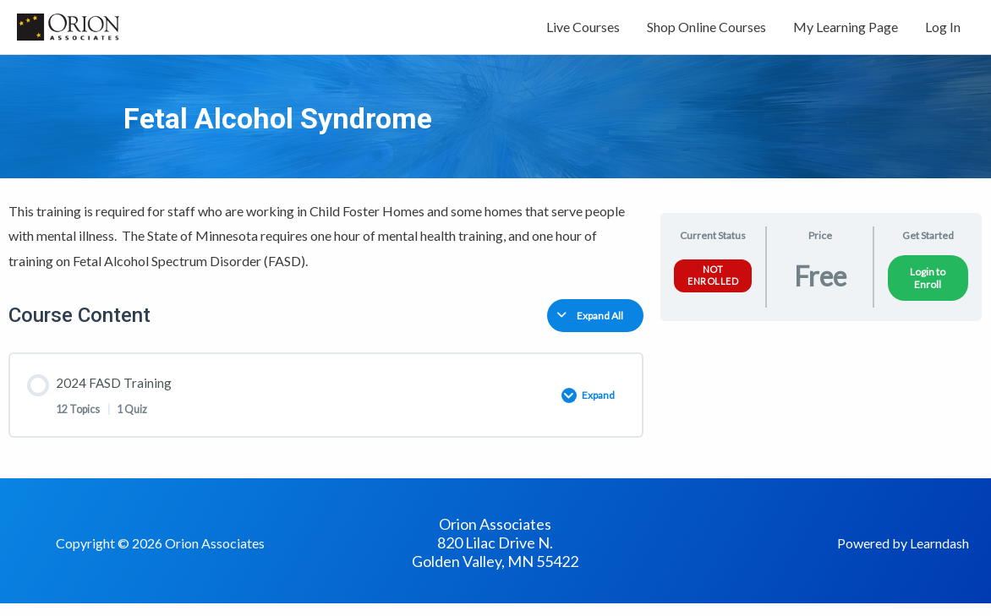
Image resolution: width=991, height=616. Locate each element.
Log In (943, 32)
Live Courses (583, 32)
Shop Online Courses (706, 32)
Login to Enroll (927, 287)
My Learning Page (845, 32)
